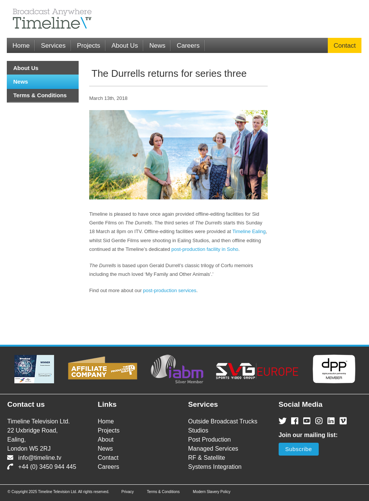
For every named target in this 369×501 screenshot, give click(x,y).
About (105, 439)
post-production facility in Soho (204, 249)
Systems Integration (215, 467)
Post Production (209, 439)
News (157, 45)
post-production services (169, 290)
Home (20, 45)
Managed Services (213, 448)
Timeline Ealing (248, 231)
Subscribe (298, 449)
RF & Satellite (206, 457)
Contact (344, 45)
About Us (125, 45)
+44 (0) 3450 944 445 (41, 467)
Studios (198, 430)
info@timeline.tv (34, 457)
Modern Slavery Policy (211, 492)
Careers (188, 45)
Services (53, 45)
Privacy (127, 492)
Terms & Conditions (40, 95)
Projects (88, 45)
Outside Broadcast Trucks (222, 421)
